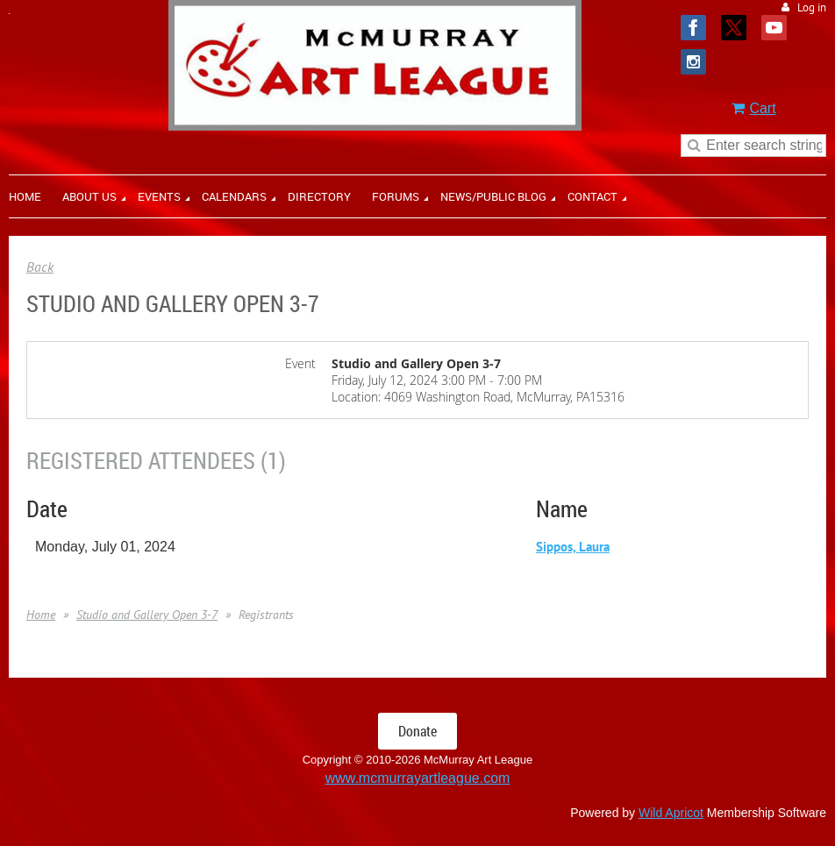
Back (40, 266)
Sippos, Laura (573, 546)
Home (40, 614)
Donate (417, 731)
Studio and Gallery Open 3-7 (147, 614)
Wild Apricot (671, 813)
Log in (811, 7)
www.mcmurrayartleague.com (417, 778)
